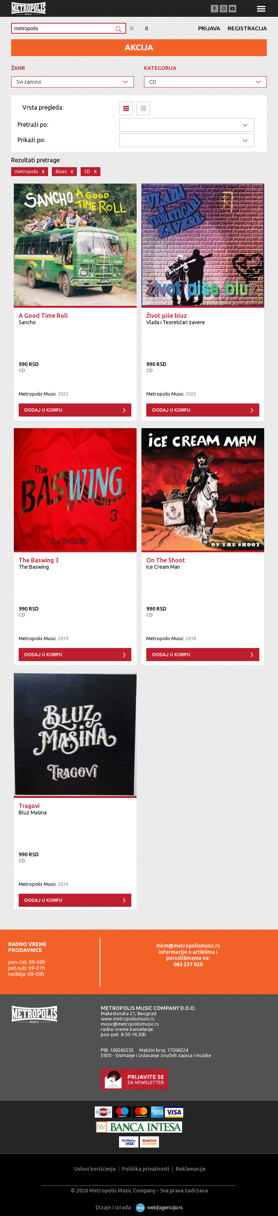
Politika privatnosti (145, 1169)
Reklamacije (191, 1169)
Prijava (209, 28)
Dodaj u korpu (43, 409)
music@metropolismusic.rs (130, 1023)
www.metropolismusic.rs (127, 1018)
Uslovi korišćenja (95, 1169)
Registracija (247, 28)
